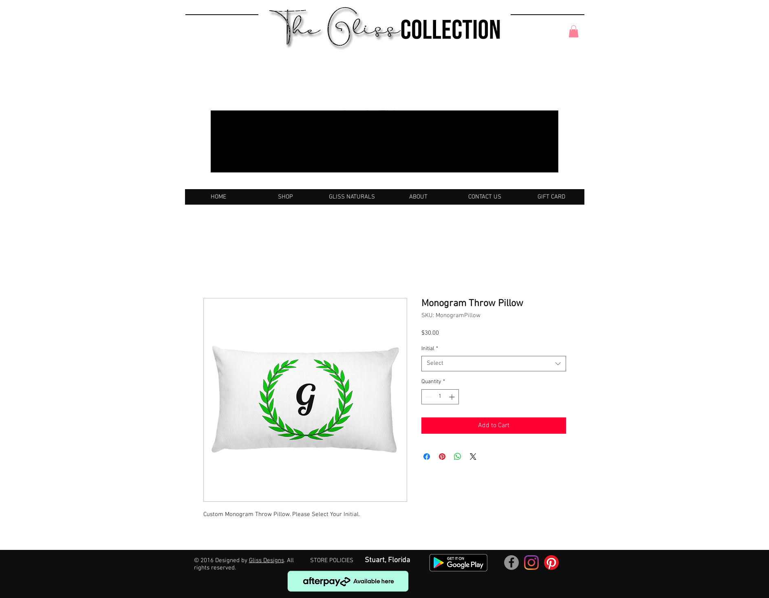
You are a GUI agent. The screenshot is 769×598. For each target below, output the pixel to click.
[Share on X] (473, 456)
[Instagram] (531, 562)
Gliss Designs (266, 560)
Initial (429, 348)
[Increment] (452, 397)
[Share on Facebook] (427, 456)
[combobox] (493, 363)
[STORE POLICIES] (331, 561)
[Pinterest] (551, 562)
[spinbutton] (440, 397)
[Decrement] (428, 397)
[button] (573, 31)
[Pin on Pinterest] (442, 456)
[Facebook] (511, 562)
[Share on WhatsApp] (458, 456)
